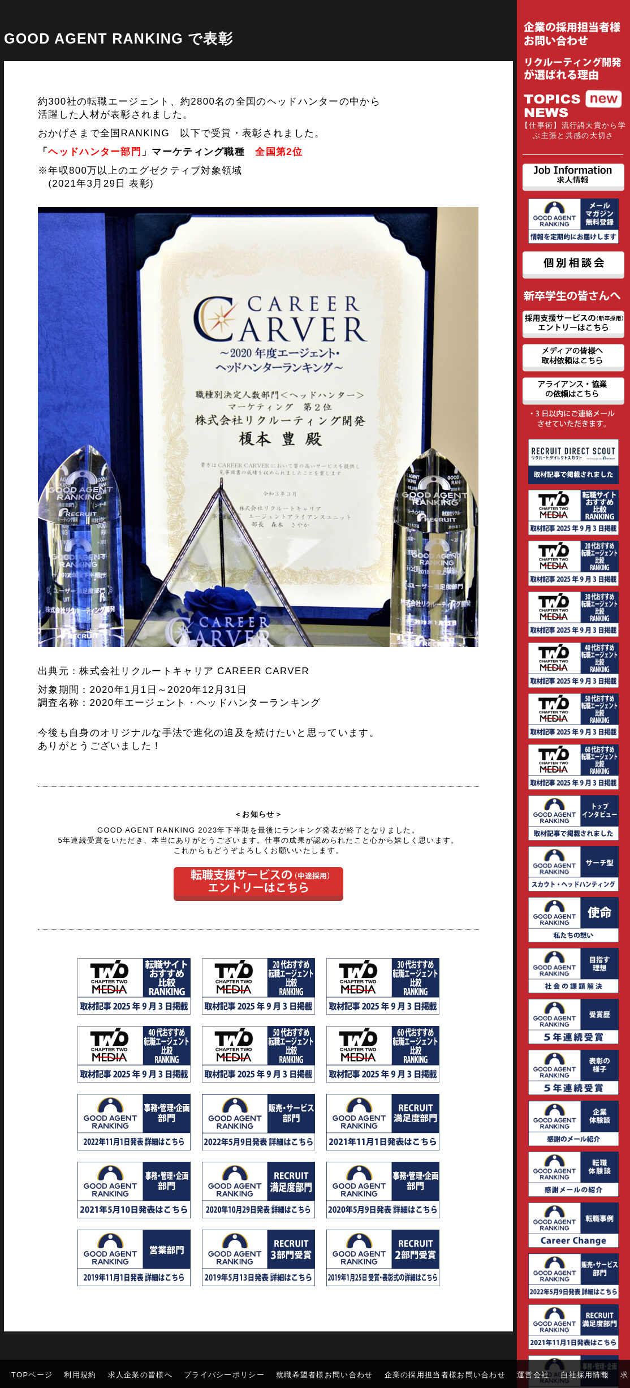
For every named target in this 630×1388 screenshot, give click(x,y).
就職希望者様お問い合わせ (324, 1374)
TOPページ (32, 1374)
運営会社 (533, 1374)
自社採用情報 (584, 1374)
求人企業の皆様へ (140, 1374)
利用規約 (80, 1374)
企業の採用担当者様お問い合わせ (445, 1374)
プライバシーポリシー (224, 1374)
